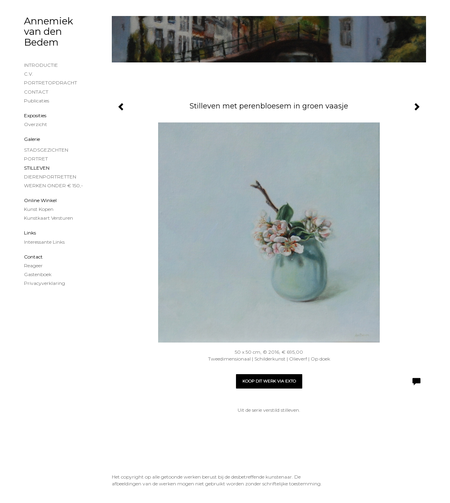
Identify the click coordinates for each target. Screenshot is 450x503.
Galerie (32, 139)
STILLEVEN (37, 168)
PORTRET (36, 159)
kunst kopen (39, 209)
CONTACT (36, 92)
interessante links (44, 242)
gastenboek (38, 274)
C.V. (28, 74)
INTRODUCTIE (41, 65)
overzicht (35, 124)
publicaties (36, 101)
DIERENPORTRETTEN (50, 177)
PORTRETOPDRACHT (50, 83)
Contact (33, 257)
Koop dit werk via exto (269, 381)
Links (30, 233)
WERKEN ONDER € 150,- (53, 185)
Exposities (35, 115)
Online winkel (40, 200)
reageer (33, 266)
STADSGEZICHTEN (46, 150)
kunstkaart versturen (48, 218)
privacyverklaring (44, 283)
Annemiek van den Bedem (48, 31)
